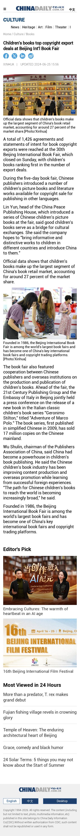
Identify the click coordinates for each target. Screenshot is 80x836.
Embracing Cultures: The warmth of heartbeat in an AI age (35, 611)
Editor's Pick (17, 549)
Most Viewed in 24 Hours (32, 685)
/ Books (29, 34)
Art (40, 27)
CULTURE (14, 20)
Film (48, 27)
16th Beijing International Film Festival (38, 671)
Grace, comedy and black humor (33, 747)
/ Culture (17, 34)
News (15, 27)
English (12, 801)
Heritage (28, 27)
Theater (61, 27)
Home (7, 34)
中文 (72, 9)
